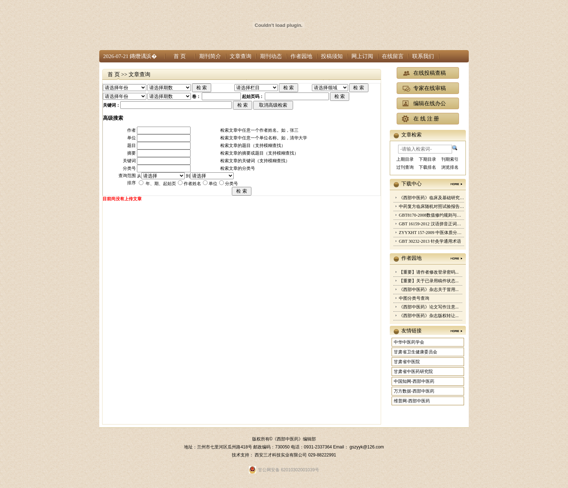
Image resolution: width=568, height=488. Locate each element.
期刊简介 (210, 56)
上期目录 (405, 159)
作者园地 (301, 56)
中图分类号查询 (414, 298)
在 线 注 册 (426, 119)
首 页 (180, 56)
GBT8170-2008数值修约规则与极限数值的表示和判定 (449, 215)
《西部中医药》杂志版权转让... (429, 315)
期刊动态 (271, 56)
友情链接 (411, 330)
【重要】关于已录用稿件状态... (429, 280)
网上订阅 (362, 56)
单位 (213, 183)
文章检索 (411, 135)
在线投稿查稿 (429, 73)
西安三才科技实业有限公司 (281, 455)
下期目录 (427, 159)
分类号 (231, 183)
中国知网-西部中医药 (414, 381)
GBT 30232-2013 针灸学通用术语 (430, 241)
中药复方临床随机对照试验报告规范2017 (438, 206)
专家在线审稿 (429, 88)
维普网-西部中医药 (412, 400)
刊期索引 (450, 159)
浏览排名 (450, 167)
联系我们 (423, 56)
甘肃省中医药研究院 (413, 371)
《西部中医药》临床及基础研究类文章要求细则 (444, 197)
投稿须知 (332, 56)
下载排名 (427, 167)
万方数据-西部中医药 (414, 391)
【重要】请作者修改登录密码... (429, 272)
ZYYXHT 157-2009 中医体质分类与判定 (437, 232)
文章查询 (240, 56)
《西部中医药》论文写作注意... (429, 306)
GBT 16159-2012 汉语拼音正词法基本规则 (439, 223)
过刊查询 (405, 167)
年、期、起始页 (160, 183)
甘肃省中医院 (407, 361)
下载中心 (411, 183)
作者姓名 (192, 183)
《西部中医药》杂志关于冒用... (429, 289)
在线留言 (393, 56)
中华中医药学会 (409, 342)
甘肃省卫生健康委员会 (415, 351)
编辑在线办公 (429, 103)
